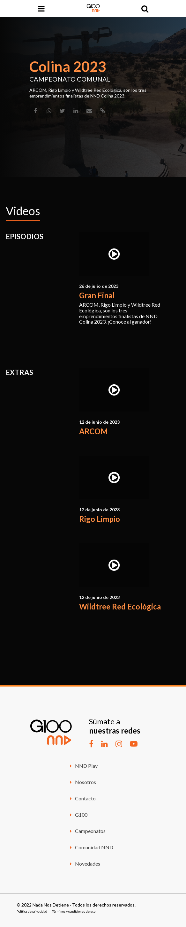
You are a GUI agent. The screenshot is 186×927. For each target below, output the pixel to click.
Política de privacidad (32, 911)
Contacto (82, 798)
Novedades (84, 863)
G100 (78, 815)
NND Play (83, 766)
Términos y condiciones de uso (73, 911)
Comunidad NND (91, 847)
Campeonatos (87, 831)
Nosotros (82, 782)
